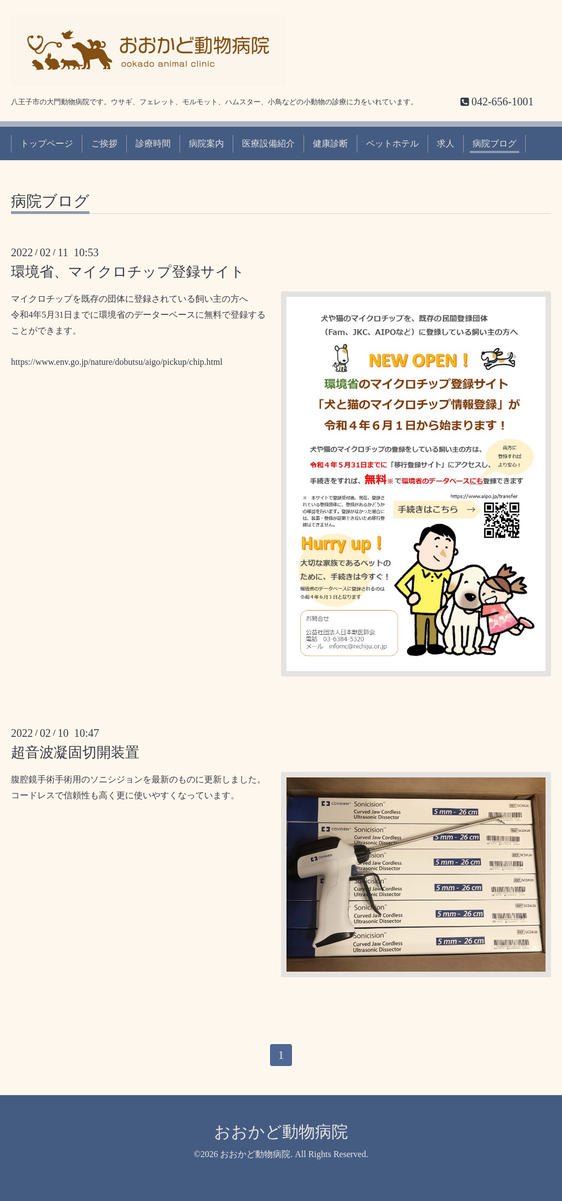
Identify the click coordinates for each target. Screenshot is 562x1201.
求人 (445, 143)
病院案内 (206, 143)
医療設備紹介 (268, 143)
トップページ (46, 143)
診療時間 (153, 143)
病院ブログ (494, 143)
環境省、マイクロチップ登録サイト (128, 272)
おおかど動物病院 (281, 1132)
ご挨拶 (104, 143)
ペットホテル (392, 143)
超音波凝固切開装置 (75, 752)
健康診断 (330, 143)
